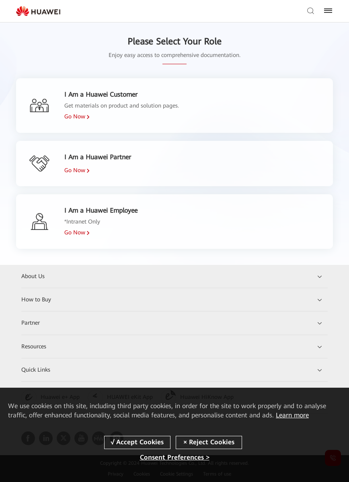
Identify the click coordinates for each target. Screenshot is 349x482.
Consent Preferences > (174, 457)
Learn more (292, 415)
